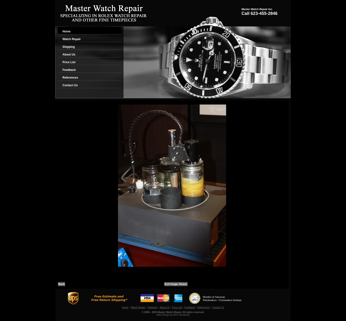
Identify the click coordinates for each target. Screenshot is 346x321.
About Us (68, 54)
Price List (68, 62)
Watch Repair (71, 39)
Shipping (68, 47)
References (70, 77)
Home (66, 31)
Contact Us (70, 85)
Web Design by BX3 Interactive (173, 315)
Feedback (69, 70)
